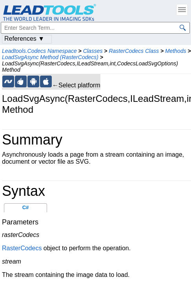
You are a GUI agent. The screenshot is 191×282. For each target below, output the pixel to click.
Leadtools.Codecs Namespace (39, 51)
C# (25, 207)
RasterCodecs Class (134, 51)
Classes (93, 51)
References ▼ (24, 38)
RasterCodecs (22, 248)
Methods (175, 51)
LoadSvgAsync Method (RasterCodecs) (50, 57)
